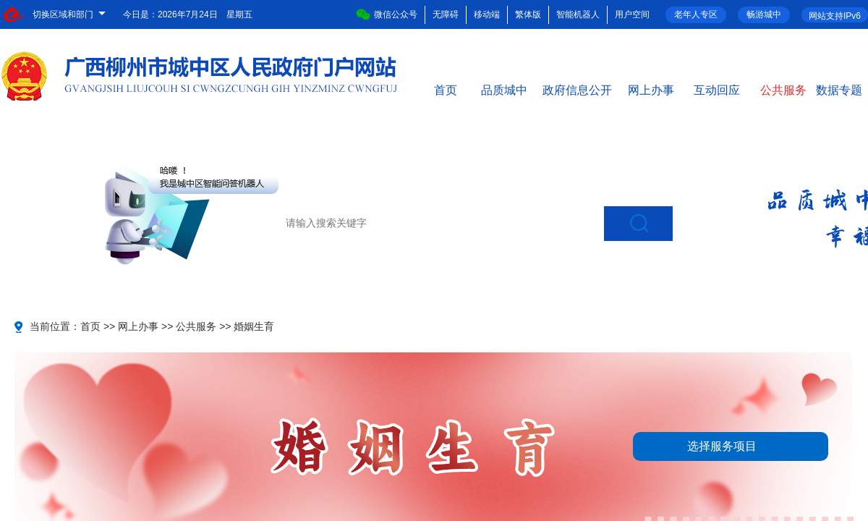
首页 (445, 89)
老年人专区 (696, 14)
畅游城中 (763, 14)
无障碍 (446, 14)
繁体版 (528, 14)
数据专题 (839, 89)
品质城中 (504, 89)
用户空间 (632, 14)
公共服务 (783, 89)
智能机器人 (578, 14)
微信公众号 (386, 14)
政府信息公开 (577, 89)
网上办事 (651, 89)
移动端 (487, 14)
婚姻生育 (254, 326)
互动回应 (717, 89)
